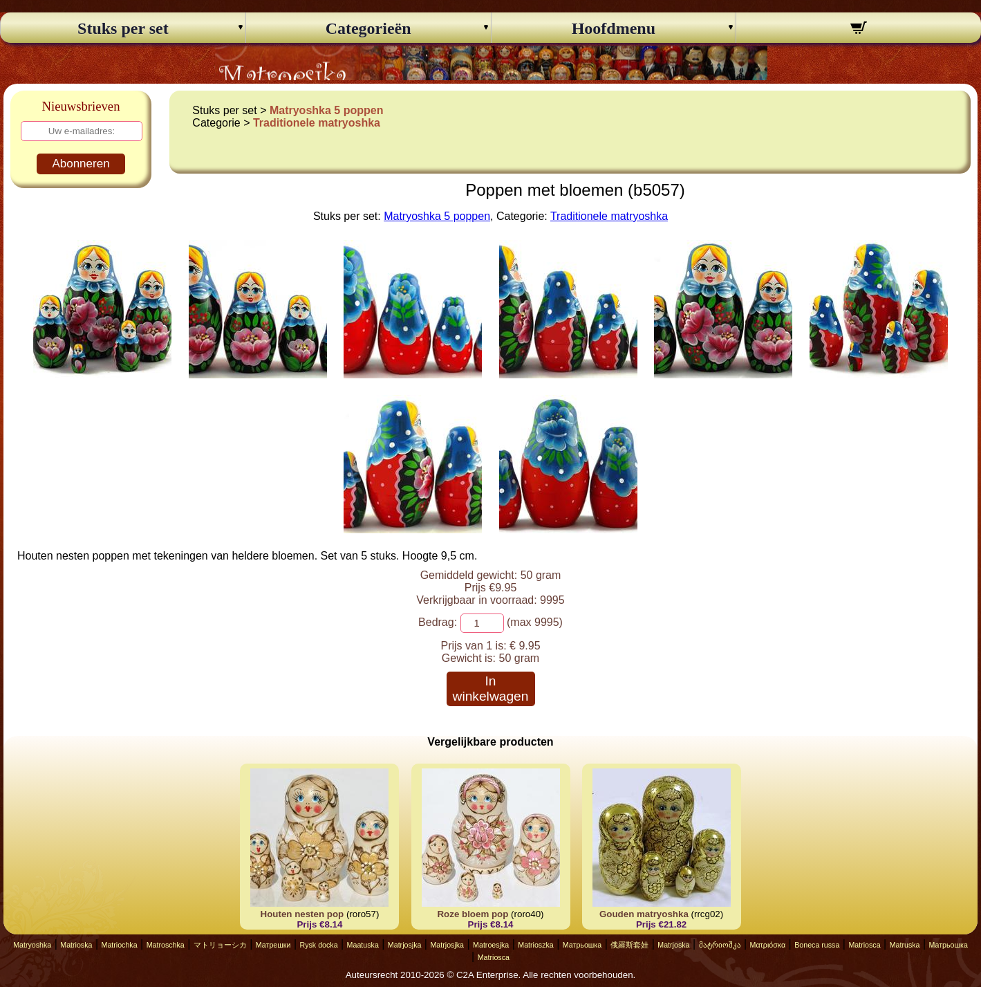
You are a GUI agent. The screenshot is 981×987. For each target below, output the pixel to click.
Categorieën (368, 28)
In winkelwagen (491, 688)
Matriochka (120, 945)
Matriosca (864, 945)
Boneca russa (816, 945)
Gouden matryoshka (644, 914)
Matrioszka (536, 945)
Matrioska (76, 945)
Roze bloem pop (472, 914)
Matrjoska (673, 945)
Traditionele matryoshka (316, 123)
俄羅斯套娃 (629, 945)
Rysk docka (318, 945)
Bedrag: (437, 622)
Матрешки (273, 945)
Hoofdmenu (613, 28)
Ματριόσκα (768, 945)
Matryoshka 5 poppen (326, 110)
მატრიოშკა (720, 945)
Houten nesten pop (302, 914)
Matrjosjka (405, 945)
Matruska (905, 945)
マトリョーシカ (220, 945)
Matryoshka (32, 945)
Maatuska (363, 945)
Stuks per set (123, 28)
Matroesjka (491, 945)
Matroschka (166, 945)
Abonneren (80, 163)
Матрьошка (582, 945)
